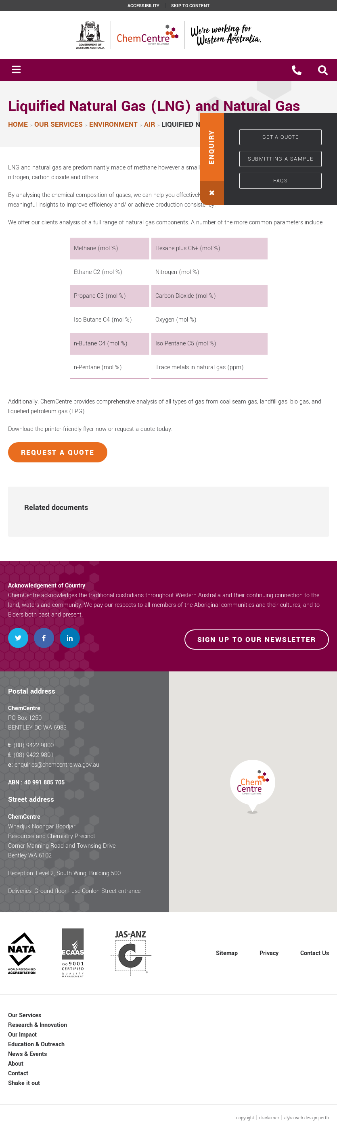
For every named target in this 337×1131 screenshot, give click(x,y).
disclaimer (269, 1118)
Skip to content (190, 6)
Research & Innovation (37, 1025)
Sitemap (227, 953)
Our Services (24, 1015)
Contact (18, 1073)
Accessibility (144, 6)
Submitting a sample (281, 159)
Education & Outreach (36, 1044)
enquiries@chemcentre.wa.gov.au (57, 765)
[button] (323, 70)
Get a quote (280, 137)
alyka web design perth (306, 1118)
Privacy (269, 953)
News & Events (27, 1054)
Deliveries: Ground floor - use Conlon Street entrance (74, 891)
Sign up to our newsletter (256, 640)
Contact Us (314, 953)
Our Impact (22, 1035)
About (15, 1064)
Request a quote (57, 452)
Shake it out (24, 1083)
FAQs (280, 180)
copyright (245, 1118)
